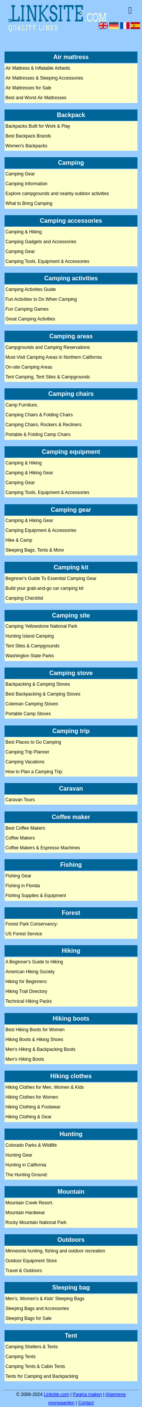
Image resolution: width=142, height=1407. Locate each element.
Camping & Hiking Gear (29, 472)
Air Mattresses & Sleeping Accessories (44, 78)
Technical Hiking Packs (28, 1001)
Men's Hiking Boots (24, 1059)
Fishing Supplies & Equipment (35, 896)
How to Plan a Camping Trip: (34, 771)
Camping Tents (20, 1356)
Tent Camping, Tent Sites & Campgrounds (47, 377)
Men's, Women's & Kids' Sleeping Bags (44, 1299)
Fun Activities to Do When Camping (41, 299)
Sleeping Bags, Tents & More (34, 550)
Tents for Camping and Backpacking (41, 1376)
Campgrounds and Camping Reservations (47, 347)
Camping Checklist (24, 598)
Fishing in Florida (22, 886)
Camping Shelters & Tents (31, 1346)
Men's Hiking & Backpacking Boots (40, 1049)
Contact (86, 1402)
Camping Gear (20, 174)
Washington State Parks (29, 656)
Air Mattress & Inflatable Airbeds (37, 68)
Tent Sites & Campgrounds (32, 646)
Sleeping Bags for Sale (28, 1318)
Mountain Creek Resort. (29, 1203)
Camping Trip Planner (27, 752)
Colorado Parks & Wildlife (31, 1145)
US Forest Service (23, 933)
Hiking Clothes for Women (31, 1097)
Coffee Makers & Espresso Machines (42, 847)
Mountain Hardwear (25, 1213)
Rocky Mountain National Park (35, 1223)
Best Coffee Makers (25, 828)
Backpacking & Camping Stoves (37, 684)
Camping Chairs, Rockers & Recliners (43, 425)
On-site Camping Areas (28, 367)
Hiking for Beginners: (26, 982)
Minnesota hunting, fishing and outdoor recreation (55, 1251)
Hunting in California (25, 1165)
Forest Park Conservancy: (31, 924)
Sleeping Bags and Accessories (37, 1309)
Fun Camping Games (26, 309)
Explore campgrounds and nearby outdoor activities (57, 194)
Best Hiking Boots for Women (35, 1029)
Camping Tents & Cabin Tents (35, 1366)
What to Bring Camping (28, 203)
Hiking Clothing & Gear (28, 1117)
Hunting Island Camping (29, 636)
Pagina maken (87, 1394)
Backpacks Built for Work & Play (37, 126)
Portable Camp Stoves (28, 713)
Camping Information (26, 184)
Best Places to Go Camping (33, 742)
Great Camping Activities (30, 319)
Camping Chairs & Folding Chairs (39, 415)
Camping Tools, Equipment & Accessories (47, 261)
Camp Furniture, (21, 405)
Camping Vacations (24, 761)
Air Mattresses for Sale (28, 88)
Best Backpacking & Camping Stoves (42, 694)
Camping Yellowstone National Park (41, 626)
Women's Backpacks (26, 146)
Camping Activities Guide (30, 289)
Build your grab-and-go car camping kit (44, 588)
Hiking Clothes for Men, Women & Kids (44, 1087)
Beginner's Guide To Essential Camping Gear (51, 578)
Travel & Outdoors (23, 1270)
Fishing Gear (18, 876)
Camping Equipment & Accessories (40, 530)
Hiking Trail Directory (26, 991)
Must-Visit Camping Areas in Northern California (53, 357)
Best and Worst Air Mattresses (35, 98)
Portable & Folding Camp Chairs (37, 435)
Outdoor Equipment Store (31, 1260)
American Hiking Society (30, 972)
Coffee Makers (20, 838)
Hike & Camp (18, 540)
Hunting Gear (18, 1155)
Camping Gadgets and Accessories (40, 241)
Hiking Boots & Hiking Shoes (34, 1039)
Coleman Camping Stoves (31, 704)
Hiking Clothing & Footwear (32, 1107)
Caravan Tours (20, 799)
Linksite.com (56, 1394)
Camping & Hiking (23, 231)
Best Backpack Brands (28, 136)
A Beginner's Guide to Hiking (34, 962)
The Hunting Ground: (26, 1174)
